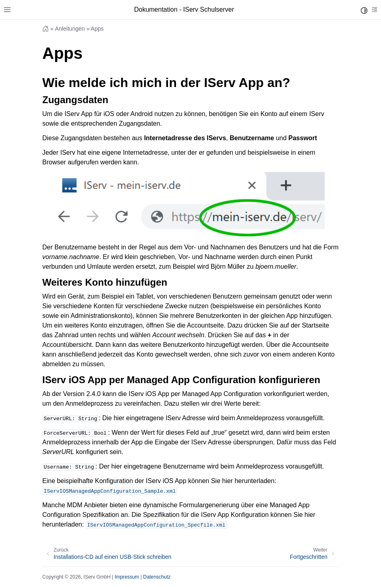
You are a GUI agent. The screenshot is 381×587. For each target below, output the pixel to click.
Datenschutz (156, 577)
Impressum (127, 577)
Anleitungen (70, 28)
